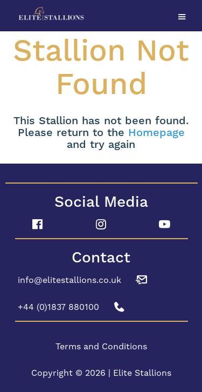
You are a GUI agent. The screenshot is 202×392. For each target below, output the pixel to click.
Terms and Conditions (101, 346)
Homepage (156, 133)
